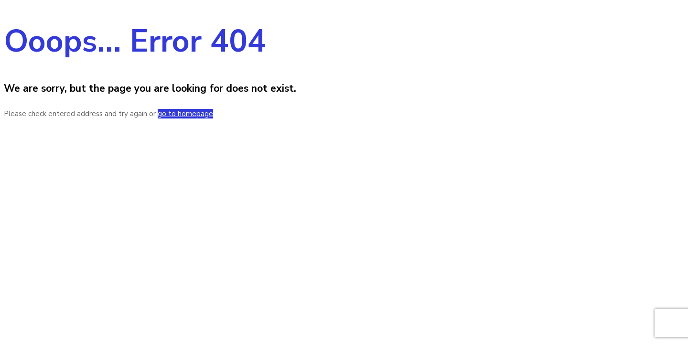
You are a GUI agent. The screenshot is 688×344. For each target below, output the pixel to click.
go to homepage (185, 113)
